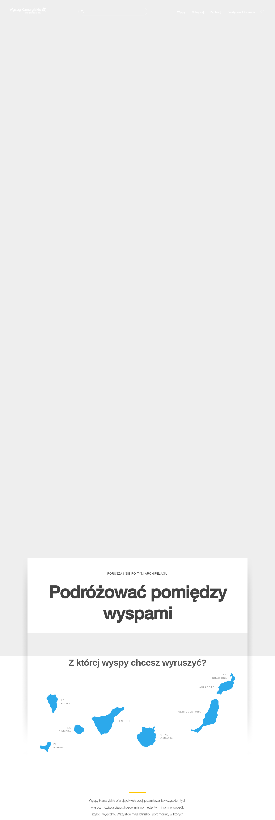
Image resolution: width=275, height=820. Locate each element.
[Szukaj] (112, 11)
